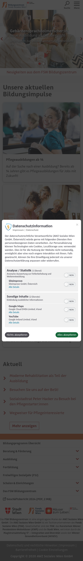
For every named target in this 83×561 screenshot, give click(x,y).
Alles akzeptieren (66, 334)
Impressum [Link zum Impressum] (18, 229)
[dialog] (41, 281)
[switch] (70, 274)
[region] (41, 297)
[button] (66, 275)
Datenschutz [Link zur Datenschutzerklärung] (32, 229)
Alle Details (14, 287)
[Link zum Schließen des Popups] (77, 225)
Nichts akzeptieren (17, 334)
